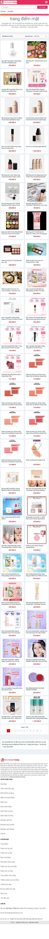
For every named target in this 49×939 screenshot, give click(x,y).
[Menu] (46, 2)
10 (37, 730)
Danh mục (3, 802)
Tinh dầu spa (4, 898)
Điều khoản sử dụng (7, 793)
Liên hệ (2, 833)
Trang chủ (3, 11)
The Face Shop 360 (19, 919)
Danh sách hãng (5, 806)
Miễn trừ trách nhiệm (7, 797)
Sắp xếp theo (29, 36)
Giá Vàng (28, 919)
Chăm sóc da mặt (6, 848)
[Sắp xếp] (40, 36)
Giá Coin (39, 919)
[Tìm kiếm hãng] (19, 7)
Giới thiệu (3, 784)
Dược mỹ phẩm (5, 857)
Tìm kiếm (42, 7)
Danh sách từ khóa (6, 815)
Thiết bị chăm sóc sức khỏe (9, 880)
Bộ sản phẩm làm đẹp (7, 889)
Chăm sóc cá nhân (6, 871)
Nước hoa (3, 893)
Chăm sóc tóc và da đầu (8, 866)
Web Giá (34, 919)
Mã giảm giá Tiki (6, 820)
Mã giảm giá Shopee (7, 829)
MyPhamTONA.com (22, 922)
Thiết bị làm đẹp (5, 884)
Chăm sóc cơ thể (6, 853)
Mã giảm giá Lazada (7, 824)
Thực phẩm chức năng (8, 875)
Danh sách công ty (6, 811)
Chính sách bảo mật (7, 788)
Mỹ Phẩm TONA (33, 922)
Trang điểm (10, 11)
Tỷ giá (12, 919)
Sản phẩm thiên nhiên (7, 862)
